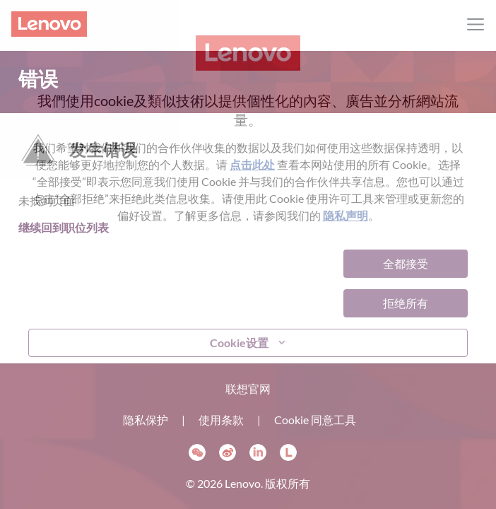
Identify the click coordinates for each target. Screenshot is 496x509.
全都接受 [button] (405, 263)
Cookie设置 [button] (239, 342)
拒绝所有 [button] (405, 303)
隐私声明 (345, 215)
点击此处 (252, 164)
